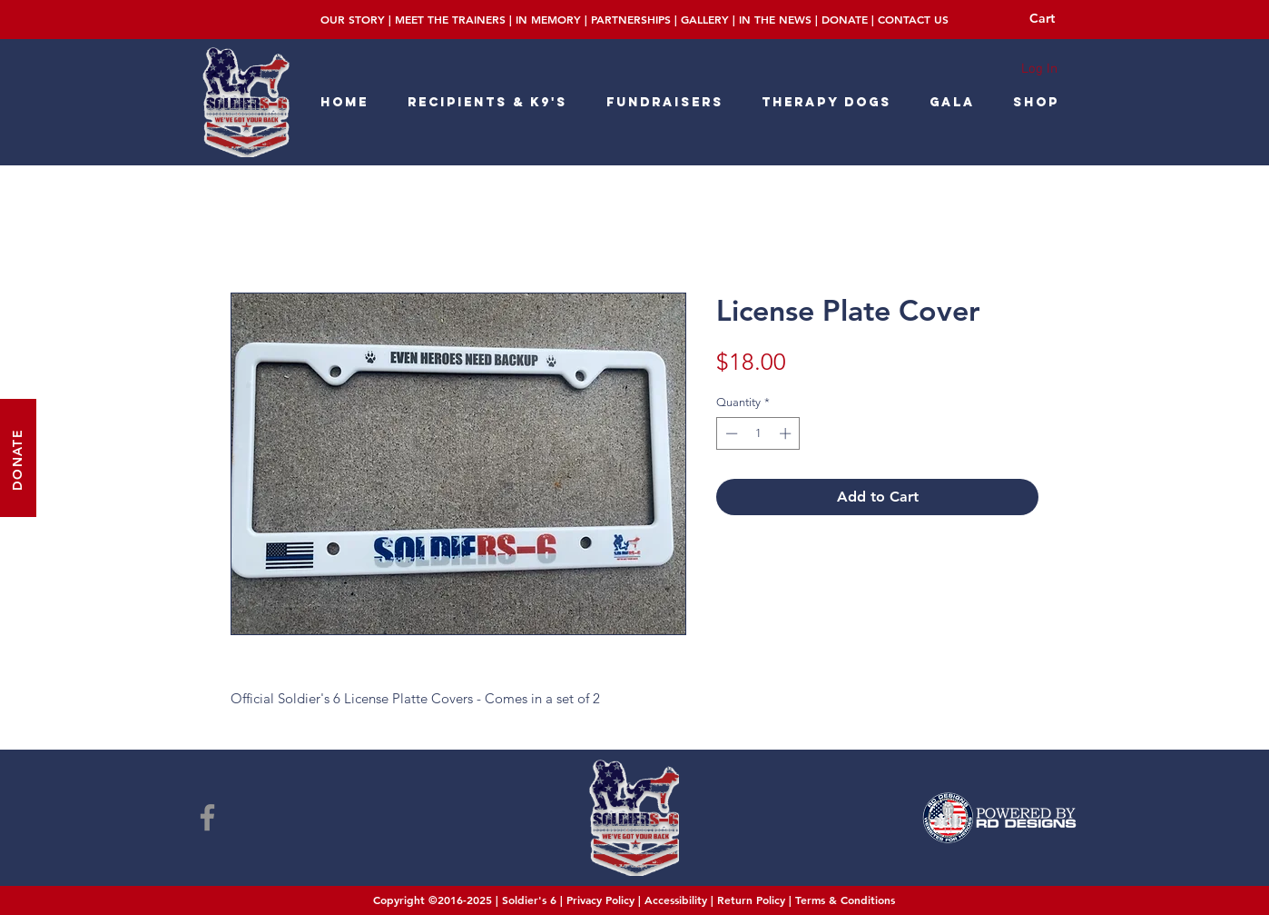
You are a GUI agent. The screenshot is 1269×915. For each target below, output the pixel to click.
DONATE (844, 19)
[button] (1054, 18)
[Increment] (787, 433)
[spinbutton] (758, 433)
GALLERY (705, 19)
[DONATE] (18, 458)
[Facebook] (207, 817)
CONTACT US (913, 19)
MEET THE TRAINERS (450, 19)
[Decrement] (730, 433)
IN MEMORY (548, 19)
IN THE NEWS (775, 19)
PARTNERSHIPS (631, 19)
